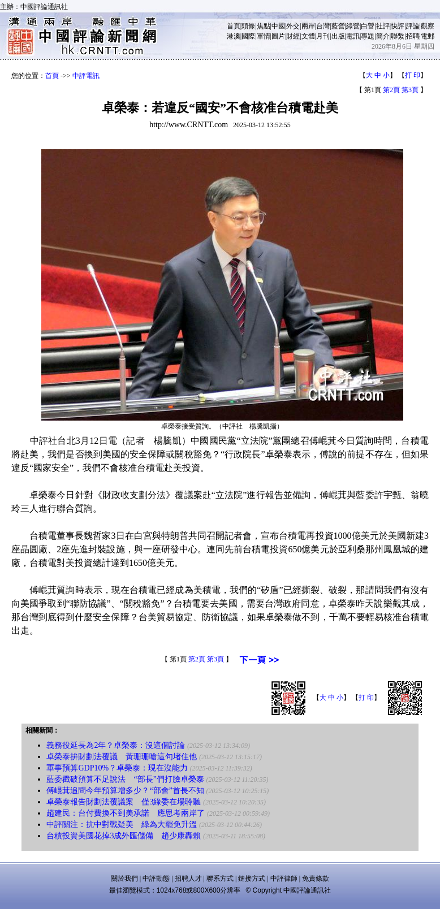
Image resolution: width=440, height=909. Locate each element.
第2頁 (391, 90)
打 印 (412, 75)
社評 (383, 26)
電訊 (353, 36)
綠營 (353, 26)
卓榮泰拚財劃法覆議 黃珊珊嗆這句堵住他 (121, 756)
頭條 (248, 26)
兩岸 (308, 26)
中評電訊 (86, 76)
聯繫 (397, 36)
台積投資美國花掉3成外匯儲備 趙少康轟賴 (123, 836)
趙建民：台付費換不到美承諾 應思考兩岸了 (125, 813)
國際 (248, 36)
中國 (278, 26)
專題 (367, 36)
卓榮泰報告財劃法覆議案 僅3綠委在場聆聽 (123, 802)
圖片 (278, 36)
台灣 (323, 26)
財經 (293, 36)
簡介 (383, 36)
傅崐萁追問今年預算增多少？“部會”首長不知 (125, 790)
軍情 (263, 36)
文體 (308, 36)
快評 (397, 26)
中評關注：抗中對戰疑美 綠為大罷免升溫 (121, 824)
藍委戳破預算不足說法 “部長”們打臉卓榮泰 (125, 779)
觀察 (427, 26)
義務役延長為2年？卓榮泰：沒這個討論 (115, 745)
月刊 (323, 36)
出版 (338, 36)
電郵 (427, 36)
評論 (413, 26)
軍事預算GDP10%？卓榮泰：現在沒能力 (117, 768)
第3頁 (410, 90)
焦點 (263, 26)
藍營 (338, 26)
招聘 (413, 36)
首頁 (233, 26)
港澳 (233, 36)
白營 (367, 26)
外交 (293, 26)
